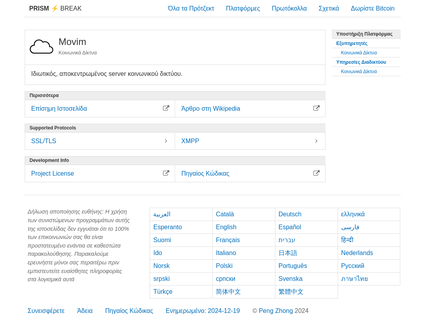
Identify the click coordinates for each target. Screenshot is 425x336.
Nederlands (357, 253)
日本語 (288, 253)
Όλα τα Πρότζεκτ (191, 8)
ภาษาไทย (354, 278)
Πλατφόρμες (243, 8)
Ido (157, 253)
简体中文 (228, 291)
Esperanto (167, 227)
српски (225, 278)
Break (55, 8)
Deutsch (290, 214)
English (226, 227)
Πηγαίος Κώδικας (129, 310)
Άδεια (85, 310)
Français (228, 240)
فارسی (350, 227)
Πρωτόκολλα (289, 8)
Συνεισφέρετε (46, 310)
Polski (224, 265)
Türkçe (162, 291)
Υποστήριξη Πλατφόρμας (364, 34)
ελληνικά (353, 214)
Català (225, 214)
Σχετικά (329, 8)
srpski (161, 278)
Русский (352, 265)
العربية (161, 214)
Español (290, 227)
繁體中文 (291, 291)
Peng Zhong (277, 310)
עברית (287, 240)
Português (293, 265)
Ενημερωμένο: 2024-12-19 (203, 310)
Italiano (226, 253)
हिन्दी (347, 240)
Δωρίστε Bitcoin (373, 8)
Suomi (162, 240)
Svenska (290, 278)
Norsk (161, 265)
